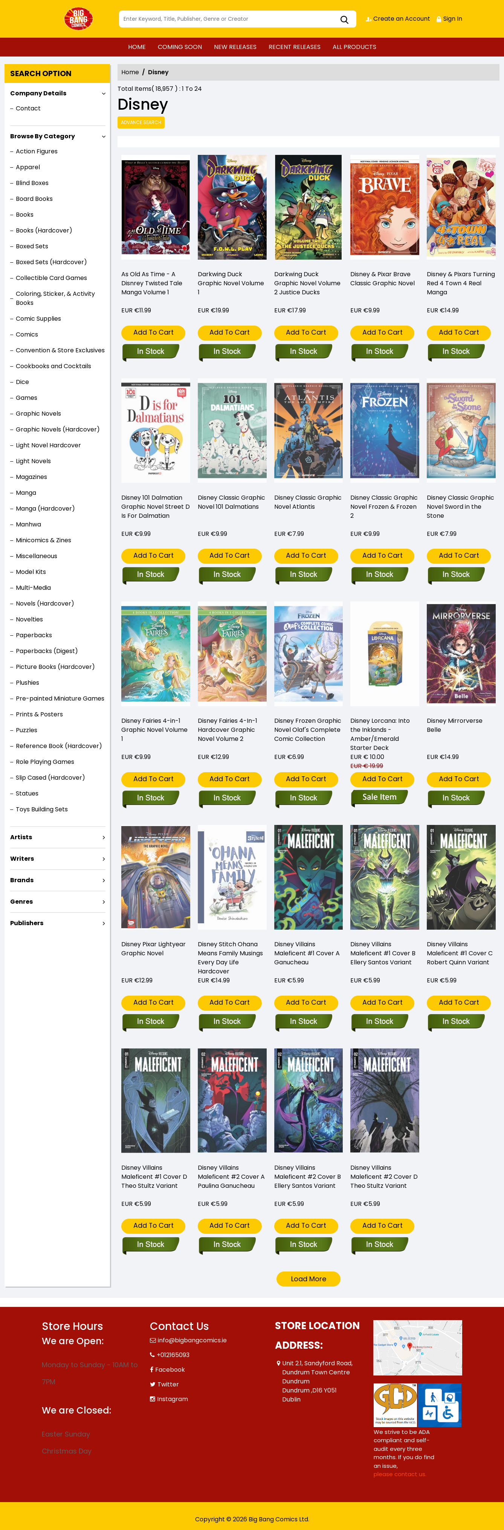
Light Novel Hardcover (48, 445)
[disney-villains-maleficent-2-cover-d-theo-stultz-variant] (379, 1245)
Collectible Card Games (51, 278)
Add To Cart (153, 332)
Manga (26, 492)
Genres (21, 901)
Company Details (38, 93)
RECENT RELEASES (295, 47)
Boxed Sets (32, 246)
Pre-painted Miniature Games (60, 698)
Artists (21, 837)
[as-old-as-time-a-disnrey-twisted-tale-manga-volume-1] (155, 209)
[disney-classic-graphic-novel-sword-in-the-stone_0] (456, 575)
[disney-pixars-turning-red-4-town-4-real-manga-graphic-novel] (461, 209)
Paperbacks (34, 635)
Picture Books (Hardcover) (55, 666)
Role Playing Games (45, 761)
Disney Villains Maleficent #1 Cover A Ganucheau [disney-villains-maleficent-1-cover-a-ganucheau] (307, 953)
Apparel (28, 167)
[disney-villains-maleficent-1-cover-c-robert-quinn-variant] (456, 1022)
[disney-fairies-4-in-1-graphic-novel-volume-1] (150, 798)
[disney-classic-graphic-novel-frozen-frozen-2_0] (379, 575)
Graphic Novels (38, 413)
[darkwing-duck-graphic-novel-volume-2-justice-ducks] (308, 209)
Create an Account (398, 18)
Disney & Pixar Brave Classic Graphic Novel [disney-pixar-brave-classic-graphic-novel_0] (382, 279)
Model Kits (31, 572)
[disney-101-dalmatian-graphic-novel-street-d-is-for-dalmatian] (150, 575)
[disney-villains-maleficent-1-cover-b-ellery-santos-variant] (379, 1022)
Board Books (34, 198)
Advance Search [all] (141, 122)
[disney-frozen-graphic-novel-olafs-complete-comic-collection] (303, 798)
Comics (27, 334)
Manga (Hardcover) (45, 508)
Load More (308, 1279)
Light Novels (33, 461)
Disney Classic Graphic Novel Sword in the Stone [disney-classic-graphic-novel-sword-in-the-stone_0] (460, 506)
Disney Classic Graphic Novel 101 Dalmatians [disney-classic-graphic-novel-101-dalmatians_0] (231, 502)
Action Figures (37, 151)
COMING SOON (180, 47)
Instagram (172, 1399)
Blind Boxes (32, 183)
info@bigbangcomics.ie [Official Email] (192, 1340)
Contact (28, 108)
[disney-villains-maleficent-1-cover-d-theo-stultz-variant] (150, 1245)
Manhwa (28, 524)
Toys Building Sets (42, 809)
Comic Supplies (38, 318)
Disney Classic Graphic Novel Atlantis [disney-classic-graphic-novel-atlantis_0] (308, 502)
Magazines (31, 477)
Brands (22, 880)
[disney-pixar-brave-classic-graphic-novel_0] (384, 209)
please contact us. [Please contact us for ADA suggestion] (400, 1474)
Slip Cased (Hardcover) (50, 777)
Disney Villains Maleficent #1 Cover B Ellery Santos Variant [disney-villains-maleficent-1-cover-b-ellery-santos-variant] (382, 953)
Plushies (27, 682)
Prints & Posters (39, 714)
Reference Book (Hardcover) (59, 746)
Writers (22, 858)
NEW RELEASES (235, 47)
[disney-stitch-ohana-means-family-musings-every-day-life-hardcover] (227, 1022)
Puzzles (26, 730)
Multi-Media (33, 587)
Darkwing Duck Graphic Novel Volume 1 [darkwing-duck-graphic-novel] (231, 283)
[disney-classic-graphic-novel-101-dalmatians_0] (227, 575)
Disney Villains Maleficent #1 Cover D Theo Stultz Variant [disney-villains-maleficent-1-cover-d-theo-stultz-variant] (154, 1176)
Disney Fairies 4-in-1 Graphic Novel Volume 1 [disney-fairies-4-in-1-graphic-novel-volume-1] (154, 729)
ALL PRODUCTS (354, 47)
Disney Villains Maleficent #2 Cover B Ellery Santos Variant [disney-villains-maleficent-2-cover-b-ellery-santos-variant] (307, 1176)
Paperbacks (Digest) (47, 651)
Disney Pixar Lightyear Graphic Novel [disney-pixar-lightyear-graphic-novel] (153, 949)
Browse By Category (42, 136)
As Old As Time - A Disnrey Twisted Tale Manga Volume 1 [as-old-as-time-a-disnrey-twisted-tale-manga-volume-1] (151, 283)
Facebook (170, 1369)
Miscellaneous (36, 556)
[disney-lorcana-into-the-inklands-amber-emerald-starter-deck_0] (379, 798)
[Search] (237, 19)
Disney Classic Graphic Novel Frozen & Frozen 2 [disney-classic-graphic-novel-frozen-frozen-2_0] (384, 506)
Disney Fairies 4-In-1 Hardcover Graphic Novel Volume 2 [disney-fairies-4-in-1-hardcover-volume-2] (227, 729)
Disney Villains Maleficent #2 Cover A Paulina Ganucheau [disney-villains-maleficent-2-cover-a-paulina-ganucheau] (231, 1176)
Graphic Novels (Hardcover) (58, 429)
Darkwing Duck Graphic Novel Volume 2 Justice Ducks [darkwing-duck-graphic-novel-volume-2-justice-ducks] (307, 283)
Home (130, 72)
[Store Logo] (79, 19)
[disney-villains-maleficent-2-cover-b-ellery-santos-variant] (303, 1245)
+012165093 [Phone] (173, 1355)
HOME (137, 47)
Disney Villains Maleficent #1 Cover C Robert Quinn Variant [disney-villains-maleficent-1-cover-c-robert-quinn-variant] (460, 953)
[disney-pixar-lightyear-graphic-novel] (150, 1022)
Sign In (449, 18)
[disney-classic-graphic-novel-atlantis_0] (303, 575)
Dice (22, 382)
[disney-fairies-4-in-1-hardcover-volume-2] (227, 798)
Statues (27, 793)
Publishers (26, 923)
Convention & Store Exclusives (60, 350)
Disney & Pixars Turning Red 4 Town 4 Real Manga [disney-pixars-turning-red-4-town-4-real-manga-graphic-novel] (461, 283)
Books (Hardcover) (44, 230)
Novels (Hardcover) (45, 603)
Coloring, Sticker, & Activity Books (55, 298)
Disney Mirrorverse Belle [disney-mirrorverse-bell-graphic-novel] (455, 725)
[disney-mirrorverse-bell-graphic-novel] (456, 798)
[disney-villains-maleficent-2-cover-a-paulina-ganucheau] (227, 1245)
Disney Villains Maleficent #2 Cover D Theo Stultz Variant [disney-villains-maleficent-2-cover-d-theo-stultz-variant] (384, 1176)
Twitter (168, 1384)
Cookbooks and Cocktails (53, 366)
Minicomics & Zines (43, 540)
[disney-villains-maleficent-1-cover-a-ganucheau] (303, 1022)
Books (25, 214)
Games (26, 397)
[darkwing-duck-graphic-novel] (232, 209)
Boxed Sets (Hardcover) (51, 262)
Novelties (29, 619)
